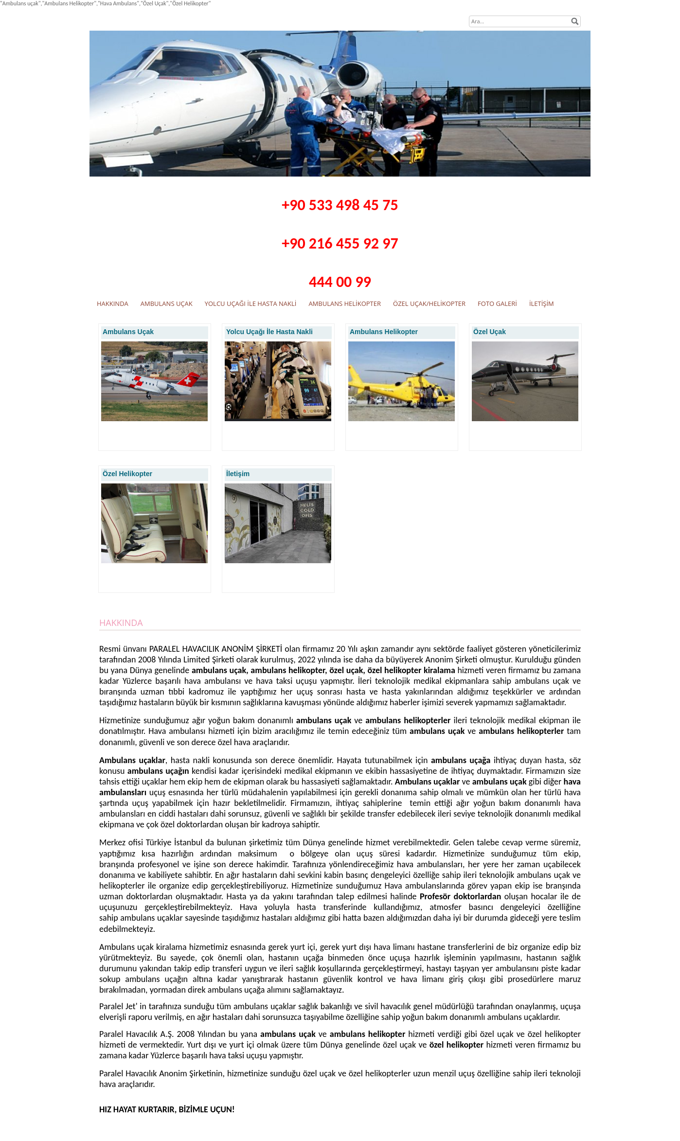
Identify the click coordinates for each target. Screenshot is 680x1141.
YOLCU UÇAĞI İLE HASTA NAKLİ (251, 303)
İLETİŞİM (541, 303)
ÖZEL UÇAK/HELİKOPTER (429, 303)
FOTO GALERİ (497, 303)
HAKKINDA (112, 303)
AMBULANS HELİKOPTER (344, 303)
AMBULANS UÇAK (167, 303)
